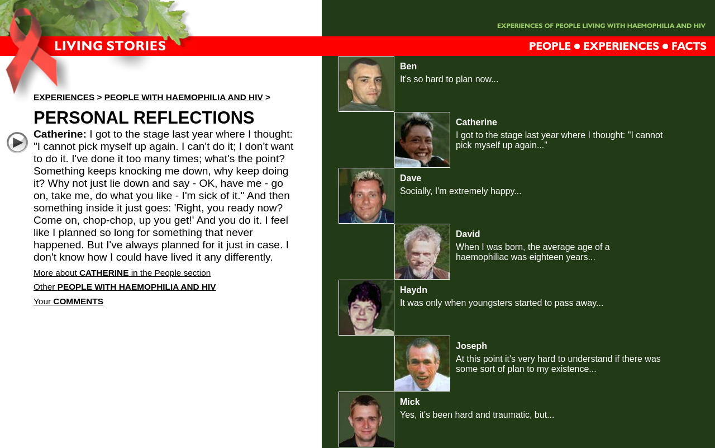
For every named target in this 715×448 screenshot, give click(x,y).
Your (68, 301)
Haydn (413, 290)
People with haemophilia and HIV (183, 97)
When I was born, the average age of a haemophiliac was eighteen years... (533, 252)
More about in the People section (122, 272)
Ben (408, 66)
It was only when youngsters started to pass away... (501, 303)
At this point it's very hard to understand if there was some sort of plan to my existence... (558, 364)
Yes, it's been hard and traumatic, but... (477, 414)
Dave (410, 178)
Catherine (476, 122)
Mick (410, 402)
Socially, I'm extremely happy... (461, 191)
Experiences (64, 97)
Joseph (471, 346)
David (468, 234)
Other (125, 286)
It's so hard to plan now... (449, 79)
